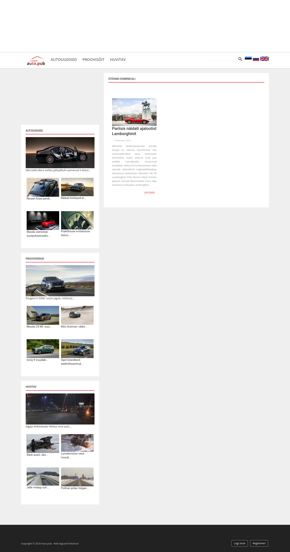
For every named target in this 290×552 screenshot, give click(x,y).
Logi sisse (239, 543)
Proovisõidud (35, 258)
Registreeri (259, 543)
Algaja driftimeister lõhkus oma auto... (48, 426)
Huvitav (118, 59)
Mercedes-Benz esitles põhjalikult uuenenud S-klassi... (58, 170)
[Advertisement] (145, 26)
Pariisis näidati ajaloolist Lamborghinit (134, 131)
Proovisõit (93, 59)
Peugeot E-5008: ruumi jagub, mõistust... (50, 298)
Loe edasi (149, 192)
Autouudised (64, 59)
